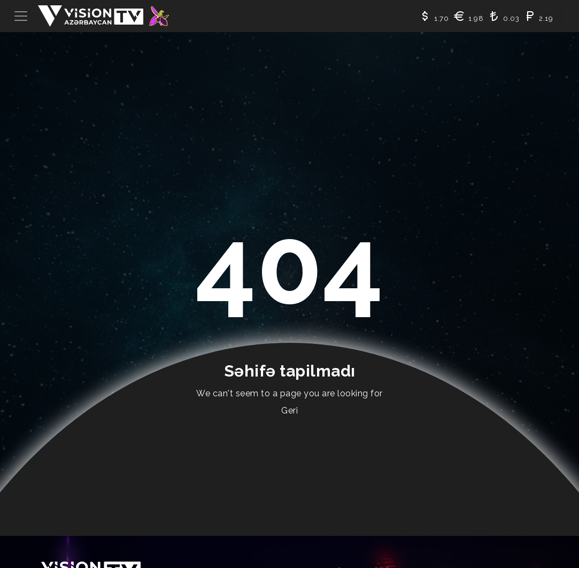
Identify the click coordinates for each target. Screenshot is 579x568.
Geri (289, 410)
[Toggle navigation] (21, 16)
